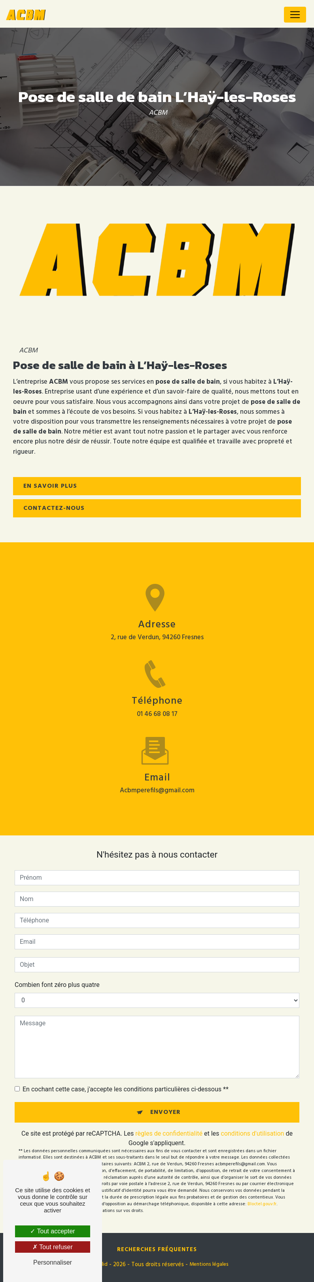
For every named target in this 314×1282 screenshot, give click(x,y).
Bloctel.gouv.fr (262, 1204)
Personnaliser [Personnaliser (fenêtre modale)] (52, 1262)
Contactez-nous (54, 508)
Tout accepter (52, 1231)
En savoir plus (50, 486)
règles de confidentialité (168, 1133)
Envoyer (165, 1112)
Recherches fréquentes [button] (157, 1250)
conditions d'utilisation (252, 1133)
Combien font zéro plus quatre (57, 984)
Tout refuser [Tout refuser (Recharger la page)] (52, 1247)
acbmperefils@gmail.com (157, 783)
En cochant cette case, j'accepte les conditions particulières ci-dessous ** (126, 1089)
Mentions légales (209, 1265)
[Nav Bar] (295, 15)
